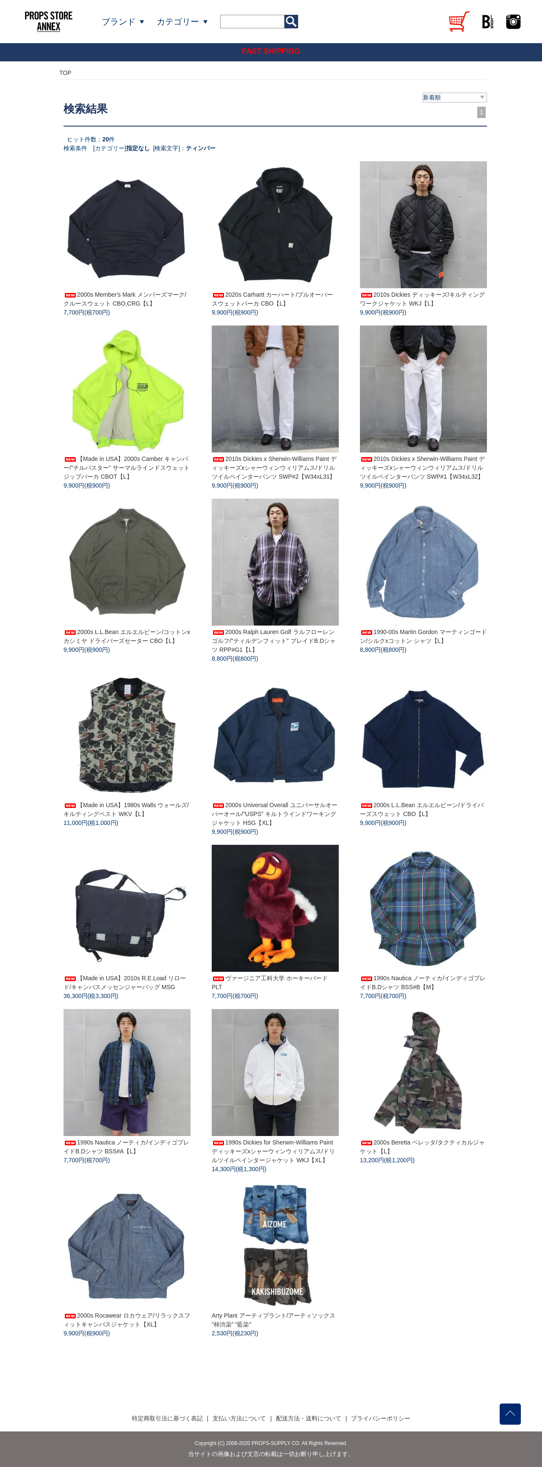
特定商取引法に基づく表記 (167, 1418)
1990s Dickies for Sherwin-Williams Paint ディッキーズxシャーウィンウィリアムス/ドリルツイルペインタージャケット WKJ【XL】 (273, 1151)
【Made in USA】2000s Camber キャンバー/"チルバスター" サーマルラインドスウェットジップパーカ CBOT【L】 (127, 467)
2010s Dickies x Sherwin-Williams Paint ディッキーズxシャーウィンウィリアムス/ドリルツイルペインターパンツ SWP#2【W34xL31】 (274, 467)
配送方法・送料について (308, 1418)
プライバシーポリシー (380, 1418)
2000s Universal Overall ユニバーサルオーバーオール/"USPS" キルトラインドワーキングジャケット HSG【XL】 (274, 814)
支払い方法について (239, 1418)
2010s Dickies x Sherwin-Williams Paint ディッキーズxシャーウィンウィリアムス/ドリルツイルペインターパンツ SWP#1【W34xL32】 (422, 467)
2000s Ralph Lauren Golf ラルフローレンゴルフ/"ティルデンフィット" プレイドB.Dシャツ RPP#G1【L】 (274, 641)
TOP (65, 72)
